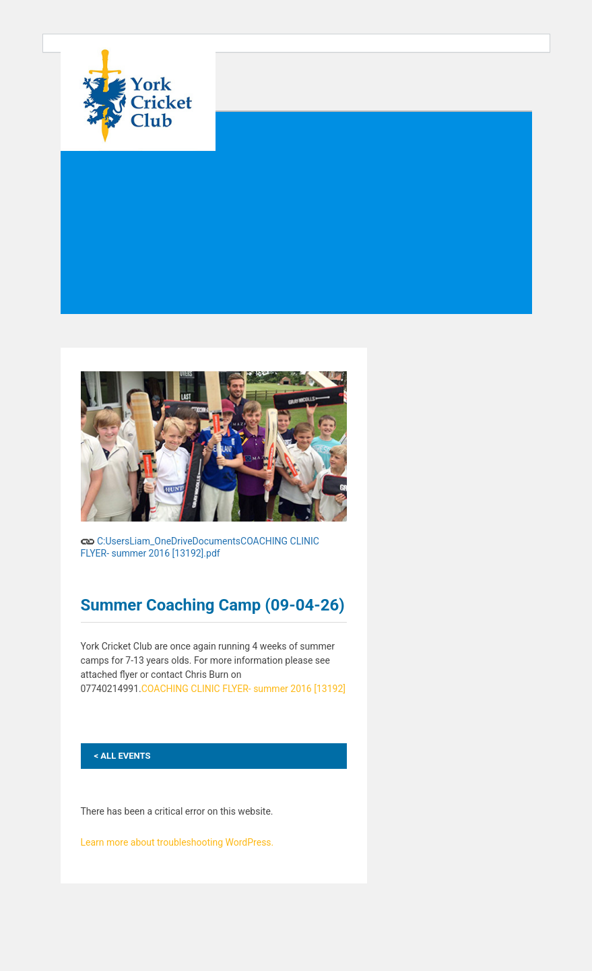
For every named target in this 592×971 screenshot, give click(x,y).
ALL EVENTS (122, 756)
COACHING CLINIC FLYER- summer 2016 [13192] (243, 688)
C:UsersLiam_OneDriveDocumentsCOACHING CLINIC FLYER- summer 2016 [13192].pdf (200, 545)
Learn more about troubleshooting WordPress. (177, 842)
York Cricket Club (138, 97)
